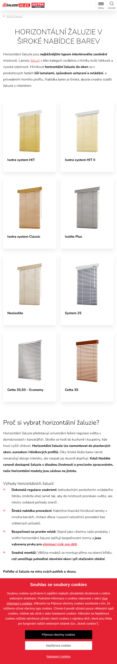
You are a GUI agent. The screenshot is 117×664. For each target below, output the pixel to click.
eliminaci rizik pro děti (60, 544)
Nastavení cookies (58, 656)
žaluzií (35, 60)
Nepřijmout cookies (58, 645)
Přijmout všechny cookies (58, 634)
